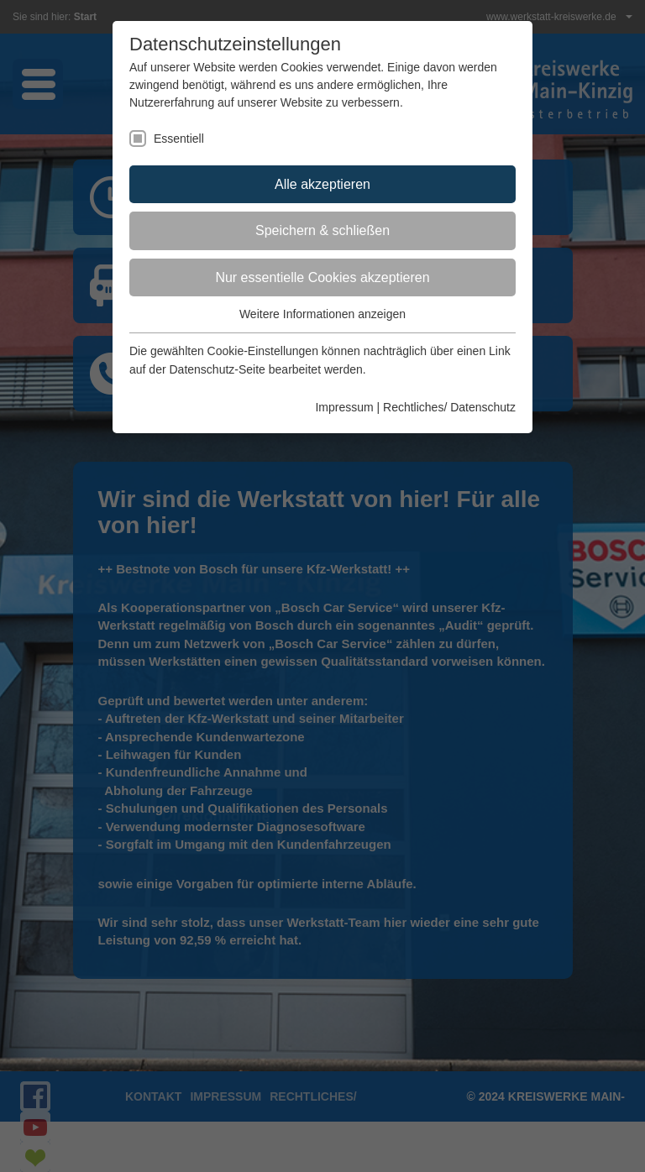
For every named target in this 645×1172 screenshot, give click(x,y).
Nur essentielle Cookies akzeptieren (322, 277)
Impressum (344, 407)
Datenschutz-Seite (217, 369)
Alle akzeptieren (322, 184)
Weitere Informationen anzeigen (322, 314)
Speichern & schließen (322, 230)
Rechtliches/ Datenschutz (449, 407)
